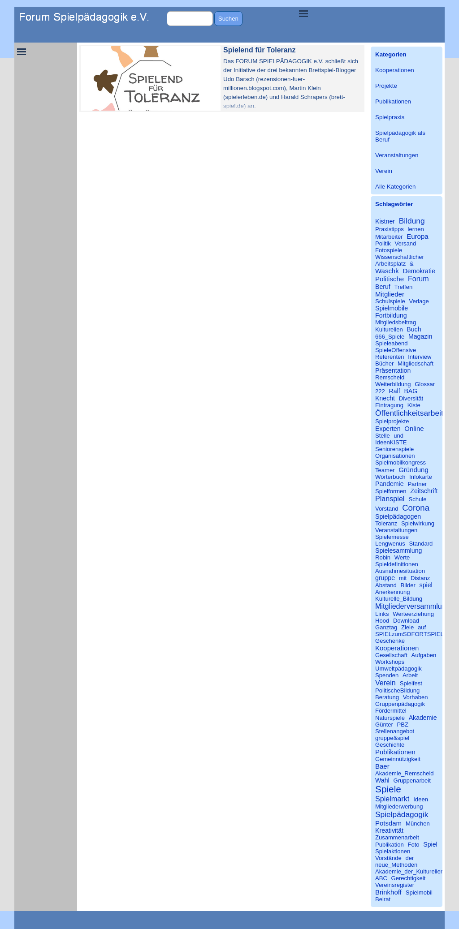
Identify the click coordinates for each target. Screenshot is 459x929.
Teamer (385, 470)
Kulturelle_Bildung (398, 598)
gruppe (385, 577)
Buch (414, 329)
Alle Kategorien (395, 186)
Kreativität (389, 830)
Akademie (423, 717)
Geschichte (389, 744)
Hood (382, 620)
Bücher (384, 363)
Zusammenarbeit (397, 837)
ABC (381, 878)
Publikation (389, 844)
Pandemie (389, 483)
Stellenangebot (394, 731)
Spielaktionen (392, 851)
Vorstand (386, 508)
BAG (410, 391)
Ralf (394, 391)
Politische (389, 279)
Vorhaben (415, 697)
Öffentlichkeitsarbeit (409, 413)
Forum (418, 279)
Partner (417, 484)
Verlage (419, 301)
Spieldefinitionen (396, 564)
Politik (383, 243)
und (398, 435)
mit (403, 578)
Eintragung (389, 405)
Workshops (389, 661)
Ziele (407, 627)
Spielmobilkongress (400, 462)
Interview (419, 356)
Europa (417, 236)
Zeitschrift (423, 491)
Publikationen (393, 101)
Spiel (430, 844)
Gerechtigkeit (408, 878)
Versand (405, 243)
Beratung (387, 697)
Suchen (228, 18)
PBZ (402, 724)
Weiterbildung (393, 384)
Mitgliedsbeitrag (395, 322)
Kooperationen (394, 70)
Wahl (382, 780)
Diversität (411, 398)
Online (414, 428)
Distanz (420, 578)
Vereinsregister (394, 885)
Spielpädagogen (398, 516)
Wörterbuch (390, 476)
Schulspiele (390, 301)
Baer (382, 766)
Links (382, 614)
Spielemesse (392, 536)
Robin (382, 557)
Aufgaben (423, 655)
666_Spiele (389, 336)
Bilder (408, 585)
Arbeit (410, 675)
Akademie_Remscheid (404, 773)
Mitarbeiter (389, 236)
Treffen (403, 287)
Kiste (413, 405)
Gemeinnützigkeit (397, 759)
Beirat (382, 899)
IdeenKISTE (391, 442)
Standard (421, 543)
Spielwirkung (417, 523)
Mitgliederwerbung (399, 806)
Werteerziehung (413, 614)
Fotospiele (388, 250)
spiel (426, 585)
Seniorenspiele (394, 449)
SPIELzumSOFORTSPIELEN (413, 634)
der (409, 858)
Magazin (420, 336)
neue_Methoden (396, 864)
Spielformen (391, 491)
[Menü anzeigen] (303, 13)
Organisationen (395, 455)
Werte (402, 557)
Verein (383, 171)
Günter (384, 724)
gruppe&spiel (392, 738)
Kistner (385, 221)
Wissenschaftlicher (399, 257)
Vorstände (388, 858)
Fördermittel (391, 710)
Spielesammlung (398, 550)
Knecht (385, 398)
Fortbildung (391, 315)
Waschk (387, 271)
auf (422, 627)
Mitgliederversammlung (412, 606)
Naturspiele (390, 717)
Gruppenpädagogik (400, 704)
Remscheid (389, 377)
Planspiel (389, 499)
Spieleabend (391, 343)
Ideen (420, 799)
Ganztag (386, 627)
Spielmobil (419, 892)
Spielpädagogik (401, 814)
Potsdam (388, 823)
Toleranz (386, 523)
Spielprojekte (392, 421)
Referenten (389, 356)
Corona (415, 507)
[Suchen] (190, 18)
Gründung (413, 469)
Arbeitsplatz (390, 263)
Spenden (386, 675)
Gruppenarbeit (411, 780)
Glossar (425, 384)
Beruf (382, 286)
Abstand (386, 585)
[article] (221, 78)
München (418, 823)
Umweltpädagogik (398, 668)
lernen (415, 229)
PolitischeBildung (397, 690)
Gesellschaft (391, 655)
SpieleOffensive (395, 350)
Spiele (388, 789)
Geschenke (390, 640)
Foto (414, 844)
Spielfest (411, 683)
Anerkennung (392, 592)
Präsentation (393, 370)
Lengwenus (390, 543)
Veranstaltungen (396, 155)
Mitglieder (389, 294)
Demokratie (419, 271)
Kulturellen (389, 329)
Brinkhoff (388, 892)
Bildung (412, 220)
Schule (418, 499)
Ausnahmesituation (400, 571)
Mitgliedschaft (415, 363)
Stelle (382, 435)
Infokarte (420, 476)
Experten (388, 428)
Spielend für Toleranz (259, 50)
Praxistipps (389, 229)
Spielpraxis (389, 117)
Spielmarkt (392, 799)
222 (380, 391)
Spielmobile (391, 308)
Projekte (386, 85)
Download (406, 620)
